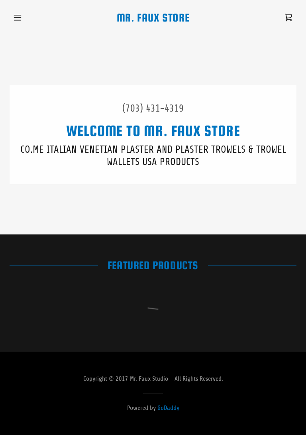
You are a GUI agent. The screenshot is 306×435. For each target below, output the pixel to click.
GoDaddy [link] (168, 407)
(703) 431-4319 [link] (153, 108)
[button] (31, 18)
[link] (153, 19)
